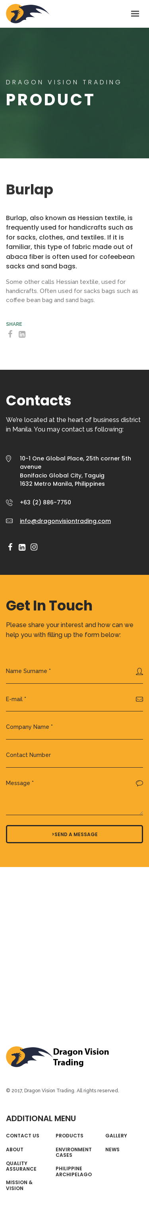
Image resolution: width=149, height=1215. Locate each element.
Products (69, 1136)
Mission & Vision (19, 1185)
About (14, 1149)
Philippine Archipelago (74, 1171)
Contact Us (22, 1136)
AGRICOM (28, 13)
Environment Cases (74, 1152)
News (112, 1149)
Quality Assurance (21, 1166)
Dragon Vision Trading (57, 1057)
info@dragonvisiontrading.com (65, 521)
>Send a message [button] (75, 834)
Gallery (116, 1136)
